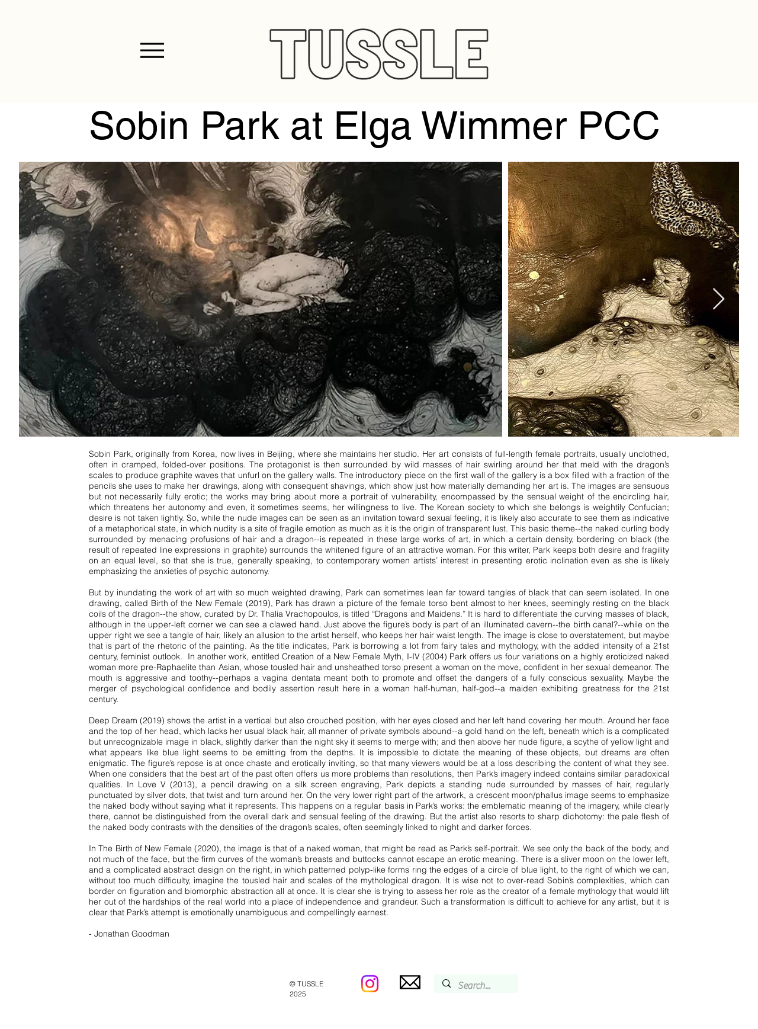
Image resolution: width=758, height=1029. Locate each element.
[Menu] (152, 50)
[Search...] (475, 985)
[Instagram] (369, 983)
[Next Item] (718, 299)
